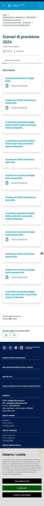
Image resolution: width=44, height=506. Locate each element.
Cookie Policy (17, 474)
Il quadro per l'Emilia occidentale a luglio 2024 (20, 161)
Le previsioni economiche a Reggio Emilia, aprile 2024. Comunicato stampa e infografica (20, 216)
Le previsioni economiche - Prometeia (17, 22)
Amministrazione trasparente (14, 358)
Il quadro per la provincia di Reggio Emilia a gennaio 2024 (20, 271)
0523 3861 (9, 440)
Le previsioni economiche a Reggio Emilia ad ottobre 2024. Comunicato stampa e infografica (20, 124)
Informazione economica (12, 20)
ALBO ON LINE (8, 376)
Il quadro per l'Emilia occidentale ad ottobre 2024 (20, 101)
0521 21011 (9, 425)
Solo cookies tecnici (22, 481)
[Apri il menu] (3, 5)
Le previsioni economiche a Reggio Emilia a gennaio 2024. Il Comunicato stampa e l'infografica (21, 294)
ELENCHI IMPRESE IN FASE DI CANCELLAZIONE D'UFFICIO (21, 386)
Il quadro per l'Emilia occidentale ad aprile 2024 (20, 198)
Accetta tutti (22, 488)
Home (5, 14)
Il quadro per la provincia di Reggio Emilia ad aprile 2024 (20, 233)
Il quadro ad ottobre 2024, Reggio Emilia (19, 79)
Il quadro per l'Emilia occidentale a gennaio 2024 (20, 255)
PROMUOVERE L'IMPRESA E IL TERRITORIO (19, 17)
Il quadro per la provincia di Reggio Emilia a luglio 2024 (20, 176)
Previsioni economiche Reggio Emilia (16, 25)
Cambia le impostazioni (22, 495)
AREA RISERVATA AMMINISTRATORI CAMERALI (17, 367)
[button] (40, 5)
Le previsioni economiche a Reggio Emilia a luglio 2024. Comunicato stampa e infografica (20, 143)
